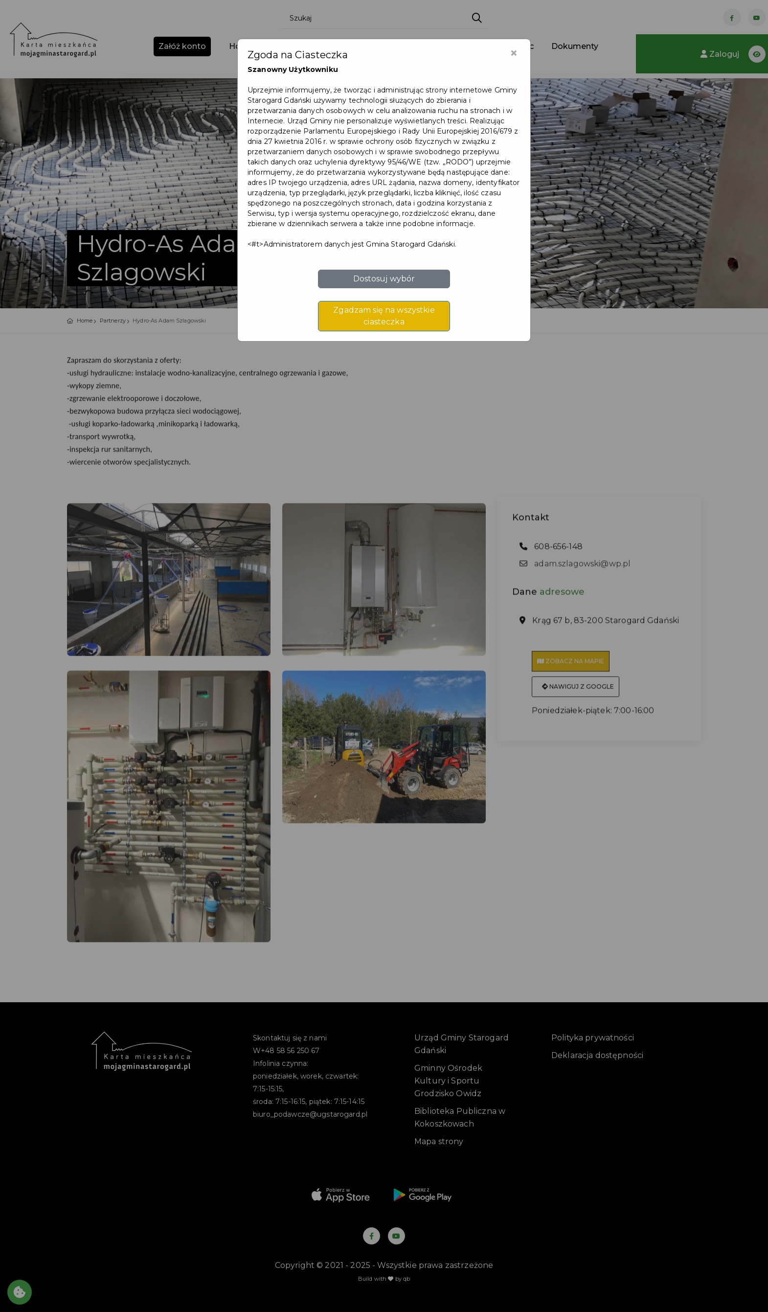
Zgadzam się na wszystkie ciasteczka (383, 315)
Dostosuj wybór (384, 278)
